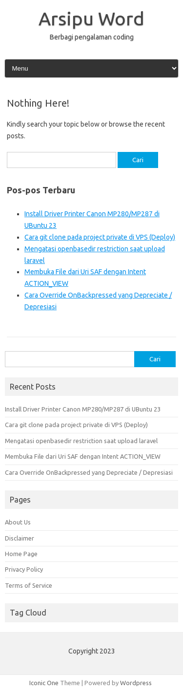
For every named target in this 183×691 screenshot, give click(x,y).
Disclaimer (19, 538)
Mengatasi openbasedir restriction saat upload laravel (81, 440)
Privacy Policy (24, 569)
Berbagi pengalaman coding (92, 37)
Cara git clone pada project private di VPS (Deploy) (99, 237)
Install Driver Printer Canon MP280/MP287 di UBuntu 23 (83, 409)
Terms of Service (28, 585)
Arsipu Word (91, 18)
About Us (18, 522)
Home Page (21, 553)
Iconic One (44, 682)
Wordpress (136, 682)
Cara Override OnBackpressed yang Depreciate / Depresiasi (89, 472)
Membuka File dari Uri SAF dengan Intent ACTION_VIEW (83, 456)
